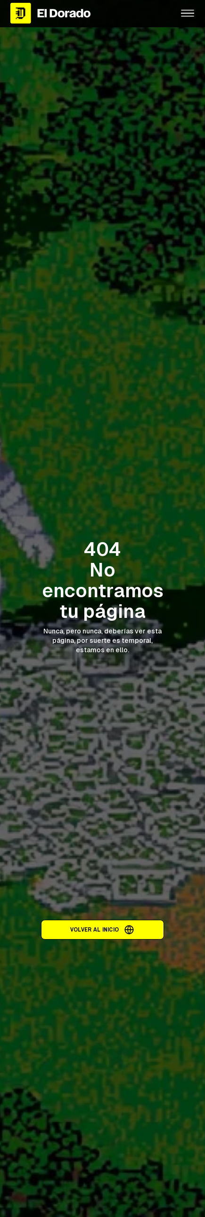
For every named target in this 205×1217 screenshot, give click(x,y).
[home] (88, 13)
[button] (187, 13)
